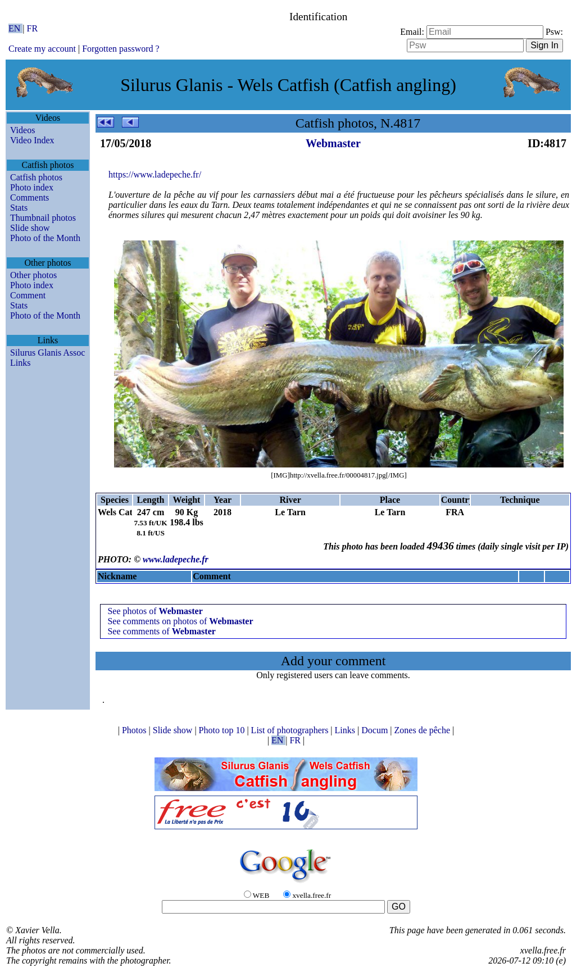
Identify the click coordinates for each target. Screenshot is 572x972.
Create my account (42, 48)
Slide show (30, 228)
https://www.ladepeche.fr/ (154, 174)
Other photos (33, 275)
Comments (29, 197)
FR (32, 28)
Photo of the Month (45, 238)
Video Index (32, 140)
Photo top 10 (223, 730)
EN (15, 28)
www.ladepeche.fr (175, 559)
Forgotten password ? (120, 48)
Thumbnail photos (43, 217)
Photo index (31, 187)
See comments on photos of (180, 621)
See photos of (154, 611)
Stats (19, 207)
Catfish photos (36, 177)
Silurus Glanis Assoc (47, 352)
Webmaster (333, 143)
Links (20, 362)
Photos (135, 730)
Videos (22, 130)
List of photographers (291, 730)
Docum (375, 730)
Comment (28, 295)
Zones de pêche (423, 730)
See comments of (161, 631)
